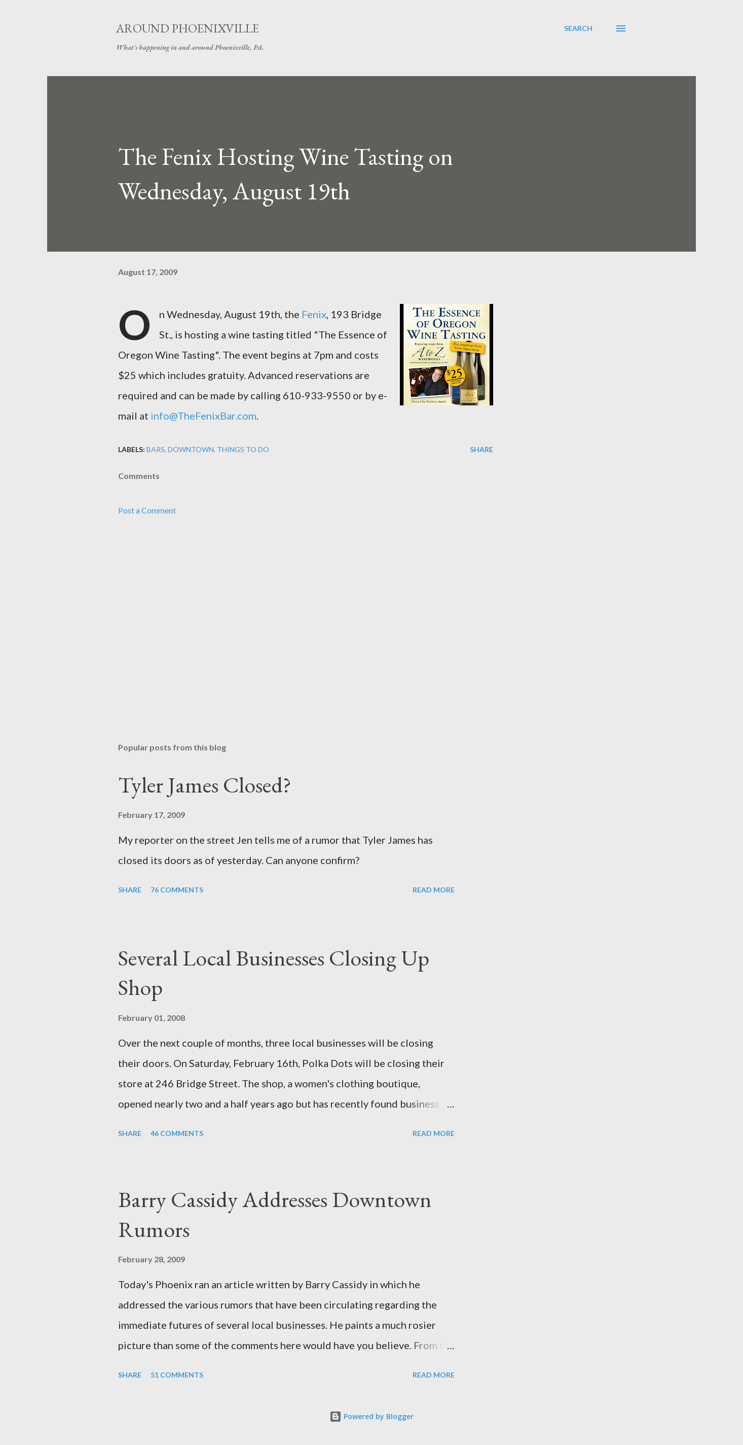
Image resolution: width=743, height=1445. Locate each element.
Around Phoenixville (187, 28)
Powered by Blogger (371, 1416)
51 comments (177, 1374)
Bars (155, 449)
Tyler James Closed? (204, 784)
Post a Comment (147, 510)
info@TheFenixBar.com (203, 415)
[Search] (578, 28)
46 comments (177, 1133)
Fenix (314, 314)
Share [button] (481, 449)
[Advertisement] (289, 616)
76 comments (177, 889)
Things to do (243, 449)
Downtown (191, 449)
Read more (434, 889)
